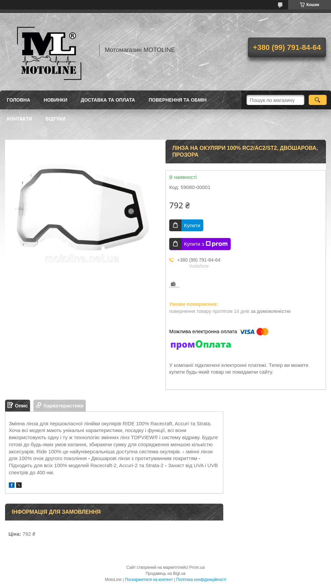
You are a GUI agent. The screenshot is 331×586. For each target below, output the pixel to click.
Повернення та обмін (178, 100)
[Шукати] (318, 100)
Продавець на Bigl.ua (165, 573)
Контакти (19, 119)
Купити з (206, 244)
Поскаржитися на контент (149, 579)
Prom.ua (197, 567)
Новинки (55, 100)
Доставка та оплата (108, 100)
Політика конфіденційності (201, 579)
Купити (192, 225)
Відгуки (56, 119)
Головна (18, 100)
